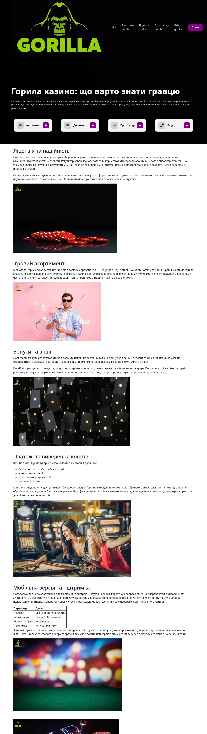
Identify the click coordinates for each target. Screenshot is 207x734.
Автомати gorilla (128, 27)
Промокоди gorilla (162, 27)
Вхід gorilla (178, 27)
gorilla (113, 27)
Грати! (195, 27)
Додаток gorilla (144, 27)
